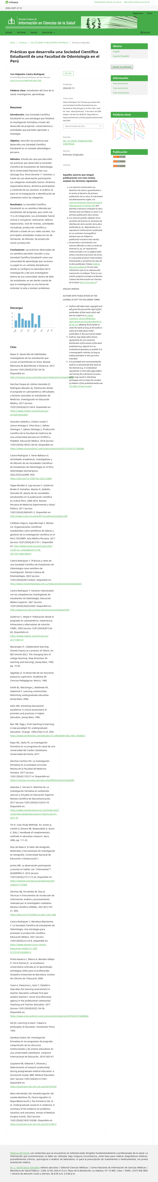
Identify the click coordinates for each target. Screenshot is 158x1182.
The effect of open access (80, 386)
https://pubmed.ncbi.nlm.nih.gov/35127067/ (33, 1124)
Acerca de (47, 32)
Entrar (149, 13)
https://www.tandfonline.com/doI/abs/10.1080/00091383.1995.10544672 (47, 735)
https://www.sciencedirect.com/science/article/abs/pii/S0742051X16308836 (49, 1016)
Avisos (34, 32)
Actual (9, 32)
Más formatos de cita (74, 126)
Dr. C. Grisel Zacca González (24, 1167)
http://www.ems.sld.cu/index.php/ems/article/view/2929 (39, 609)
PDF (69, 73)
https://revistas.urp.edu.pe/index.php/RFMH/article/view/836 (42, 780)
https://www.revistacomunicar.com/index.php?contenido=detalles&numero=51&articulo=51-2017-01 (34, 814)
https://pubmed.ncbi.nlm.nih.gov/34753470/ (33, 1086)
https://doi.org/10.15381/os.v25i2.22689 (31, 478)
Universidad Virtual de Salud (107, 2)
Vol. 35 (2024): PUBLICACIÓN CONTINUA (49, 42)
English (116, 51)
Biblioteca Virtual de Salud (137, 2)
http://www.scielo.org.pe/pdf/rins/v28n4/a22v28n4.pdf (38, 516)
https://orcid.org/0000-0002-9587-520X (25, 80)
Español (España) (121, 56)
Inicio (12, 42)
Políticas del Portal (19, 1153)
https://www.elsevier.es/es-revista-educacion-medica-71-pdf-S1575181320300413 (28, 948)
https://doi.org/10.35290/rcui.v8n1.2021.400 (33, 914)
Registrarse (138, 13)
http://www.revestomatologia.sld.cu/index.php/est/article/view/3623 (46, 583)
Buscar (145, 32)
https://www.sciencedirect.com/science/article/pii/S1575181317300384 (47, 448)
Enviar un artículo (122, 66)
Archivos (21, 32)
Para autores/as (120, 88)
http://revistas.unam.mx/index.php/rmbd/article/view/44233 (41, 377)
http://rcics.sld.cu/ (88, 282)
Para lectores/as (120, 83)
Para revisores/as (121, 92)
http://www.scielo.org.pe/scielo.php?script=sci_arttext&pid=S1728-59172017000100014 (31, 550)
